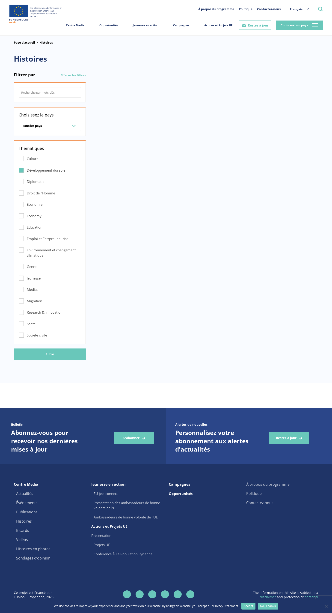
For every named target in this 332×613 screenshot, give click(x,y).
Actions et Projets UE (218, 25)
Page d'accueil (24, 42)
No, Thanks (268, 606)
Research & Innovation (44, 312)
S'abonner (131, 438)
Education (34, 227)
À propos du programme (216, 9)
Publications (27, 512)
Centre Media (75, 25)
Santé (31, 323)
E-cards (22, 530)
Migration (34, 301)
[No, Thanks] (326, 606)
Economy (34, 216)
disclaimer (268, 597)
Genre (31, 266)
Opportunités (108, 25)
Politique (245, 9)
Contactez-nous (269, 9)
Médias (32, 289)
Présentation (101, 535)
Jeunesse (34, 278)
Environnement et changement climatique (51, 253)
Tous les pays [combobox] (32, 126)
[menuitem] (297, 9)
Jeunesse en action (145, 25)
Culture (32, 158)
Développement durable (46, 170)
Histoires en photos (33, 548)
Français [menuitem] (296, 9)
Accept (248, 606)
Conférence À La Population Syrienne (123, 554)
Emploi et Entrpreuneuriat (47, 238)
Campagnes (181, 25)
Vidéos (22, 539)
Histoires (46, 42)
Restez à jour (258, 25)
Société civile (37, 335)
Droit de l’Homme (41, 193)
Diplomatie (35, 181)
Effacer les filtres (73, 75)
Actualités (24, 493)
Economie (34, 204)
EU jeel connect (106, 493)
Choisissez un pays (294, 25)
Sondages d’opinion (33, 558)
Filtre (50, 354)
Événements (27, 502)
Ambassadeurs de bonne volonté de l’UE (126, 517)
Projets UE (102, 544)
